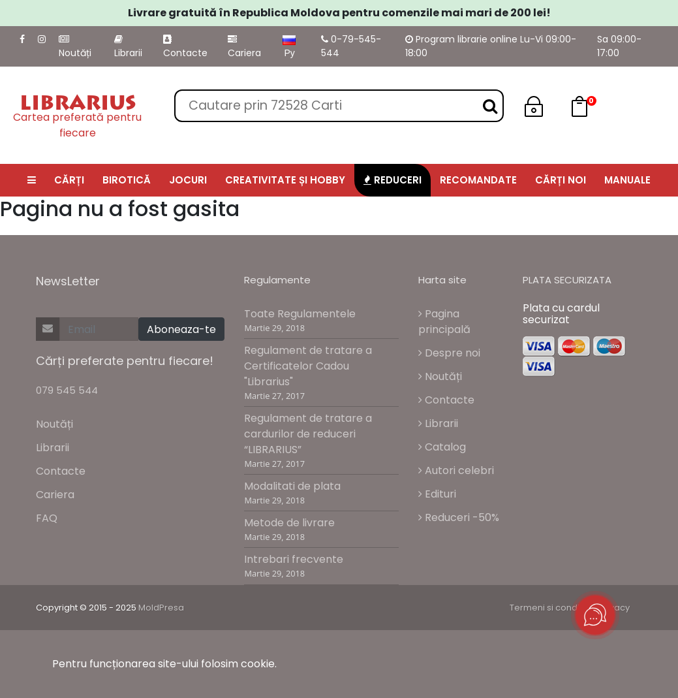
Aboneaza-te (181, 329)
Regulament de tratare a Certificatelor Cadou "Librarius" (308, 366)
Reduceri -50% (458, 517)
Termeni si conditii (548, 607)
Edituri (437, 493)
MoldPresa (161, 607)
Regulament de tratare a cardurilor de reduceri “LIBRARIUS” (308, 434)
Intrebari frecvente (293, 559)
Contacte (185, 47)
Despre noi (449, 352)
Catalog (442, 446)
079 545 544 (67, 390)
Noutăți (75, 47)
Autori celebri (456, 470)
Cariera (244, 47)
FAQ (46, 518)
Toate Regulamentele (300, 313)
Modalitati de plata (292, 486)
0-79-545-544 (351, 46)
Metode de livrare (289, 522)
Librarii (128, 47)
